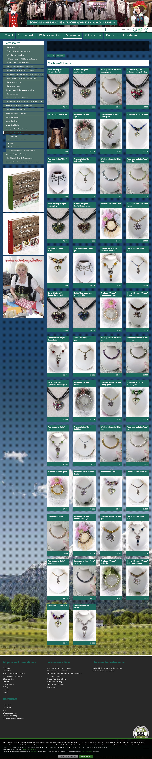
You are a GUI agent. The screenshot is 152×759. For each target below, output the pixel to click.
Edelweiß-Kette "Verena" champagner (111, 383)
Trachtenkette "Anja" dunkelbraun (56, 339)
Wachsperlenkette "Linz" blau (111, 160)
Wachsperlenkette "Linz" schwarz (84, 562)
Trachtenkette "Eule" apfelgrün (82, 160)
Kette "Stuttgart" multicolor (81, 71)
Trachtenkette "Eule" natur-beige (56, 562)
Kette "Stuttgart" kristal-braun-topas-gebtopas (82, 205)
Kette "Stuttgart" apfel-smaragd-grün (57, 205)
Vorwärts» (60, 55)
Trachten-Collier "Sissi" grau (83, 249)
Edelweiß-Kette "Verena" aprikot (137, 205)
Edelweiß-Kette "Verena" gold (111, 517)
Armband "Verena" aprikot (81, 115)
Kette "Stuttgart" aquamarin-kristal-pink (57, 383)
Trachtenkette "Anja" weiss (82, 607)
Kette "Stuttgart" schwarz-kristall (55, 71)
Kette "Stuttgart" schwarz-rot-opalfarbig (137, 71)
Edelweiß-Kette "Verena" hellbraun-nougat (137, 562)
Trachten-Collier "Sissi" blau (57, 160)
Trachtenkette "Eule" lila (137, 472)
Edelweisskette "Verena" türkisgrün (111, 115)
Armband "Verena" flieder (81, 383)
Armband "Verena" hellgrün (108, 562)
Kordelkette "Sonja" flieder (109, 473)
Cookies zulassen (85, 756)
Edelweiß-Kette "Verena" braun (137, 294)
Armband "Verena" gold (57, 472)
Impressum (34, 752)
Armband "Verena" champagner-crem (108, 294)
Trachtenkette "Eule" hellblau (82, 428)
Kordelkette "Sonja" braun (56, 249)
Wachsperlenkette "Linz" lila (111, 339)
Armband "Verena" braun (111, 204)
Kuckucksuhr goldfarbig (57, 114)
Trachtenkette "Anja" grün (56, 428)
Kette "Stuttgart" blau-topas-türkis (83, 294)
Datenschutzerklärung (30, 749)
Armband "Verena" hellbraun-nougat (81, 517)
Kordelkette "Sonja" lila (57, 606)
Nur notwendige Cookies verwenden (68, 756)
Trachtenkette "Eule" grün (82, 339)
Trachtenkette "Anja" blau (135, 517)
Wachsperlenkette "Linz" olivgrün (137, 339)
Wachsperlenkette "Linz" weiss (137, 428)
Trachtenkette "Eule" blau (135, 249)
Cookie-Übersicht (86, 752)
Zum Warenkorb (146, 28)
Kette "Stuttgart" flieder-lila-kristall (55, 294)
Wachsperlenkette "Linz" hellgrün (137, 160)
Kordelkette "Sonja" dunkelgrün (135, 383)
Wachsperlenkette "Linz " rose (57, 517)
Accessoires (13, 43)
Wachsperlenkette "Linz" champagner (111, 71)
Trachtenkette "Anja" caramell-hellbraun (109, 249)
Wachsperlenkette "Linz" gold (111, 428)
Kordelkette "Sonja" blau (137, 114)
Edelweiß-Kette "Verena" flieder (84, 473)
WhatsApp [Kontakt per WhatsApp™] (140, 29)
